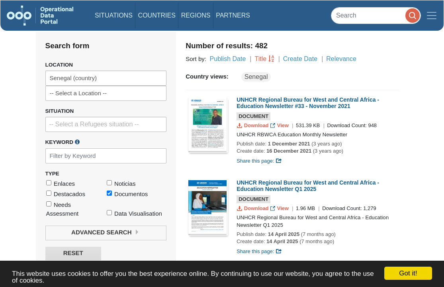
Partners (233, 15)
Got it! (408, 273)
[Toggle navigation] (431, 15)
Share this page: (259, 161)
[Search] (376, 15)
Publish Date (228, 58)
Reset (73, 253)
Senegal (256, 76)
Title (261, 58)
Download (253, 125)
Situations (114, 15)
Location (59, 65)
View (280, 125)
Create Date (300, 58)
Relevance (341, 58)
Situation (59, 111)
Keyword (62, 142)
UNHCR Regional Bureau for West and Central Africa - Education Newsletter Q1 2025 (308, 186)
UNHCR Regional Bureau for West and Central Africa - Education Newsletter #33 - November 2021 (308, 103)
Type (52, 174)
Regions (196, 15)
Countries (157, 15)
